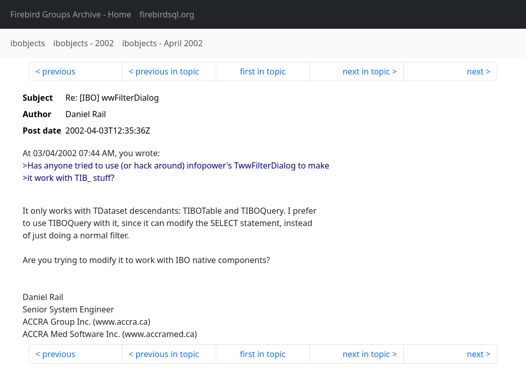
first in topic (263, 71)
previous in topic (167, 71)
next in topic (366, 71)
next (475, 71)
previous (58, 71)
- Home (71, 14)
